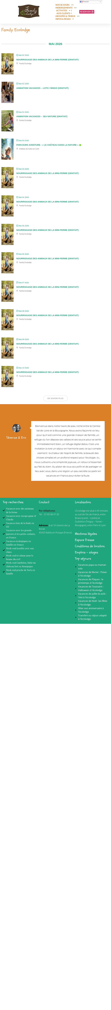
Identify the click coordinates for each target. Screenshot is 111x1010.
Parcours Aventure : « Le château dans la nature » (47, 146)
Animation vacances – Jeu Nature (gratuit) (41, 117)
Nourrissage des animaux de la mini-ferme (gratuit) (47, 60)
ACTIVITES (63, 10)
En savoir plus (55, 400)
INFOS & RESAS (65, 18)
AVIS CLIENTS (63, 13)
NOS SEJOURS (64, 4)
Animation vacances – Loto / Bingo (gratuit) (42, 89)
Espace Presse (84, 541)
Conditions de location (90, 547)
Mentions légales (86, 535)
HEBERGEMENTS (66, 7)
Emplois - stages (86, 553)
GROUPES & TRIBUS (67, 16)
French (84, 2)
